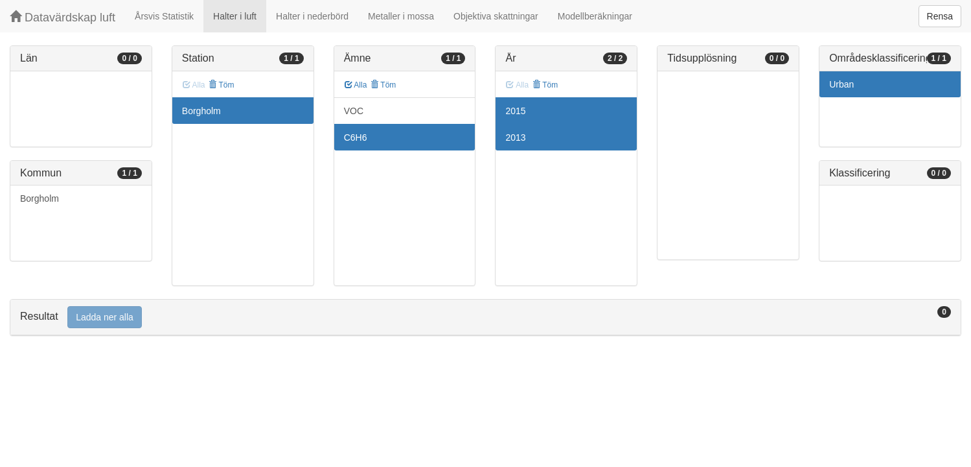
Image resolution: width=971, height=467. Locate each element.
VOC (353, 111)
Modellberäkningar (595, 16)
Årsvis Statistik (164, 16)
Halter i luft (235, 16)
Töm (221, 85)
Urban (841, 84)
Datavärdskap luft (62, 17)
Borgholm (39, 198)
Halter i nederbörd (312, 16)
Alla (356, 85)
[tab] (485, 317)
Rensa (940, 16)
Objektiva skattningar (495, 16)
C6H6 (355, 137)
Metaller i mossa (401, 16)
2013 (515, 137)
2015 (515, 111)
